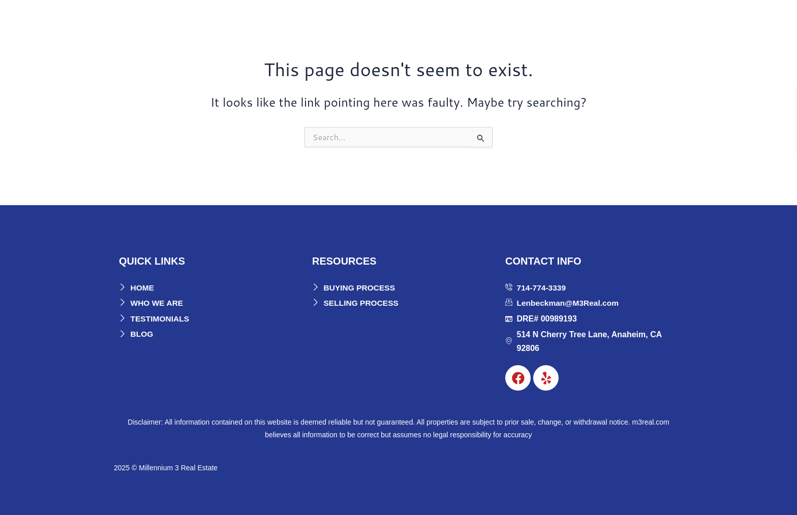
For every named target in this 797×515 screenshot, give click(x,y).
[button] (474, 21)
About (472, 21)
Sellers (570, 21)
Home (434, 21)
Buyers (519, 21)
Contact (658, 21)
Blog (616, 21)
